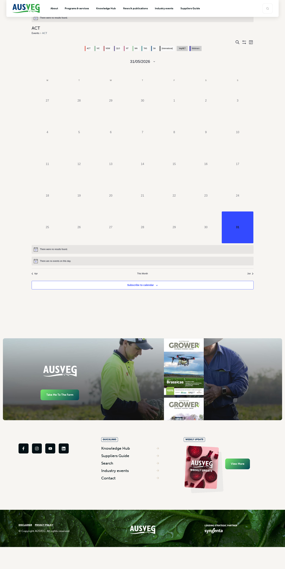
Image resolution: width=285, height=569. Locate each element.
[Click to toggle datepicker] (142, 61)
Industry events (115, 489)
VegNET (182, 48)
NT (127, 48)
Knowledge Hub (115, 466)
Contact (108, 496)
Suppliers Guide (115, 474)
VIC (98, 48)
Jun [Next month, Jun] (250, 273)
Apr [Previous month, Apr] (35, 273)
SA (154, 48)
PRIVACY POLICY (44, 545)
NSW (108, 48)
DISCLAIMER (25, 545)
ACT (89, 48)
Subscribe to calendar (140, 285)
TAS (145, 48)
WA (136, 48)
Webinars (195, 48)
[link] (24, 468)
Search (107, 481)
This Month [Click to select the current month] (142, 273)
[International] (167, 48)
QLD (118, 48)
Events (35, 33)
